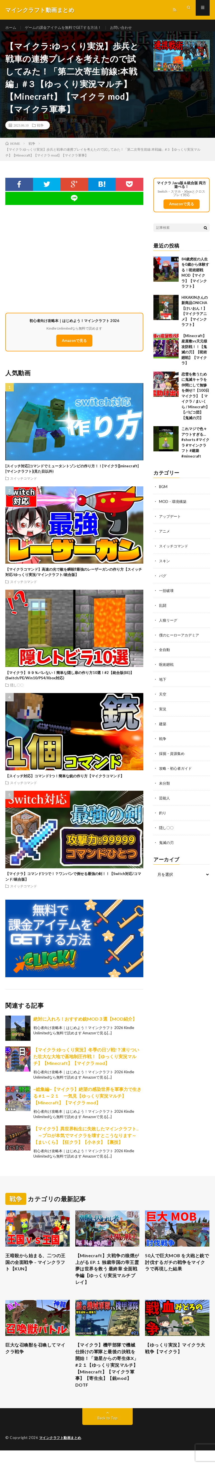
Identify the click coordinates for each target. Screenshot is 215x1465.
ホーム (11, 27)
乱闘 (163, 608)
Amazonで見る (74, 345)
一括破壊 (167, 593)
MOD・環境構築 (173, 506)
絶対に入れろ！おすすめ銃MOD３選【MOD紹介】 (85, 1023)
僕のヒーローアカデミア (180, 637)
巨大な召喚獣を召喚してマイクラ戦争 (36, 1358)
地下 (163, 681)
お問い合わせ (129, 27)
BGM (163, 491)
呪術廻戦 (167, 666)
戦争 (40, 130)
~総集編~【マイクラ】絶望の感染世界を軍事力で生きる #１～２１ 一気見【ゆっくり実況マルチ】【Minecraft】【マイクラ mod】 (87, 1100)
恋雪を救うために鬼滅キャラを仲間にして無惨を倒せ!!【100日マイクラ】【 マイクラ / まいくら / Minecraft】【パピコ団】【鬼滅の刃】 (195, 401)
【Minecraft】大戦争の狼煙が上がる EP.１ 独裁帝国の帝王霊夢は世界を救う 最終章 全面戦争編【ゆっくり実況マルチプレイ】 (107, 1276)
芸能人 (165, 797)
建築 (163, 724)
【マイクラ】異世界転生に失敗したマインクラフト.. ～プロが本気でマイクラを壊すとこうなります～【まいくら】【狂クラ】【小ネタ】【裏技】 (86, 1140)
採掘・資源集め (172, 754)
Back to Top (107, 1432)
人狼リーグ (169, 622)
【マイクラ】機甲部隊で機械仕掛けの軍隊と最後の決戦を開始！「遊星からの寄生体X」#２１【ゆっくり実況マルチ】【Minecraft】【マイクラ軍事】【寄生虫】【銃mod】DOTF (107, 1377)
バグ (163, 579)
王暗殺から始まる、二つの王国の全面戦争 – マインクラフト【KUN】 (36, 1268)
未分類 (165, 783)
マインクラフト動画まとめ (62, 1452)
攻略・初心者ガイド (176, 768)
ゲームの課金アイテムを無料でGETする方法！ (67, 27)
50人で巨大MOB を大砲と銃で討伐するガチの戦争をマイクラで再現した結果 (176, 1268)
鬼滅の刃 (167, 841)
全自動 (165, 652)
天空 (163, 695)
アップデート (171, 521)
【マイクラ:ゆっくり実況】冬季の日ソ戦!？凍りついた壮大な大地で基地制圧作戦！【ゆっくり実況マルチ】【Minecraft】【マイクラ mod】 (86, 1061)
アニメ (165, 535)
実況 (163, 710)
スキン (165, 564)
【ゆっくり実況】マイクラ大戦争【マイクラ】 (176, 1358)
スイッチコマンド (23, 483)
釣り (163, 812)
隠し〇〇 (17, 690)
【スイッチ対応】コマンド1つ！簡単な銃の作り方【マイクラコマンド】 (64, 781)
